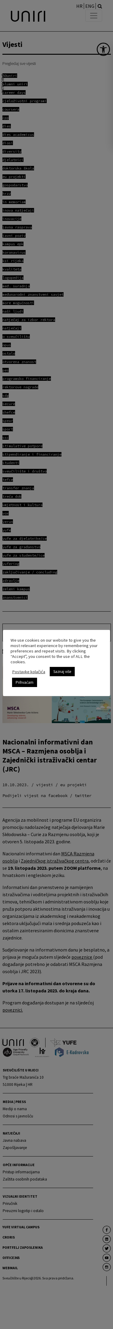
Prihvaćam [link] (24, 682)
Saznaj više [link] (62, 671)
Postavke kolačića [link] (28, 671)
